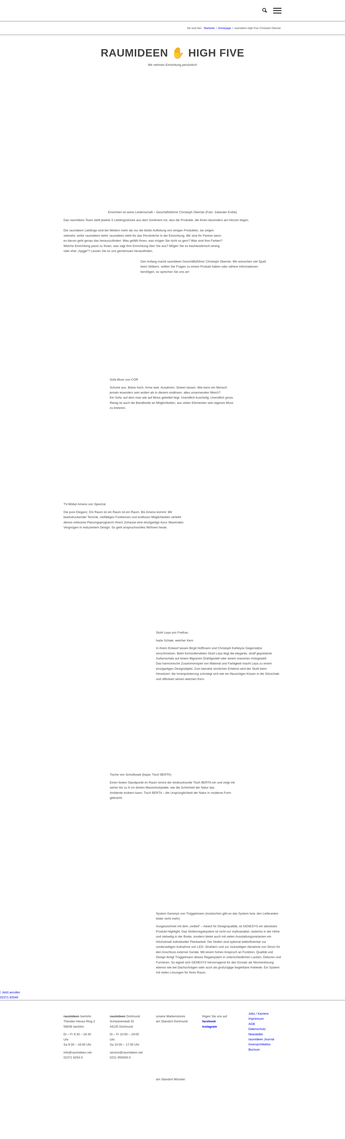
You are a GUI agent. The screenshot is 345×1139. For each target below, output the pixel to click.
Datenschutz (257, 1029)
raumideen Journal (261, 1039)
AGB (251, 1024)
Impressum (256, 1018)
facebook (209, 1021)
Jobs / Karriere (258, 1013)
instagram (209, 1026)
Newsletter (255, 1034)
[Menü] (276, 11)
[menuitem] (264, 11)
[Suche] (264, 11)
